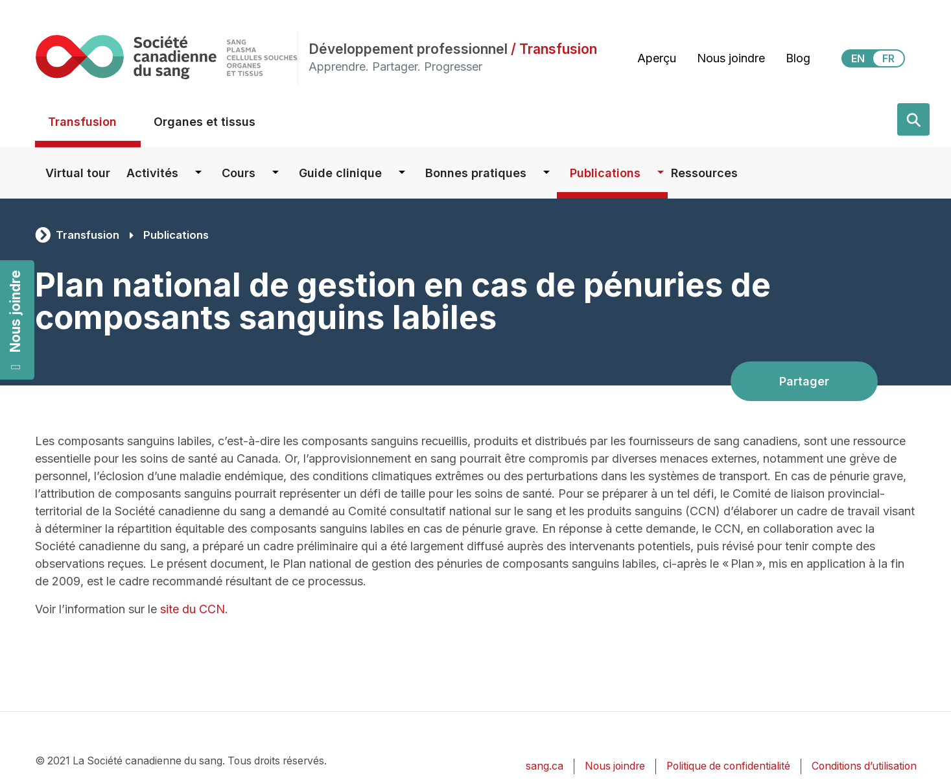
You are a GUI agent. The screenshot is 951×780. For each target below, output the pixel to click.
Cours (238, 173)
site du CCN (192, 609)
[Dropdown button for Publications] (660, 173)
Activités (152, 173)
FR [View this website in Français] (888, 58)
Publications (605, 173)
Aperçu (656, 58)
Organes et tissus (204, 121)
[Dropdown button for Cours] (275, 173)
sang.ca (544, 766)
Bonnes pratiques (475, 173)
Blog (798, 58)
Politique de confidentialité (728, 766)
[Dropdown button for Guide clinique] (402, 173)
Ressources (704, 173)
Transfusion (82, 121)
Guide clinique (340, 173)
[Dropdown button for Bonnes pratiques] (546, 173)
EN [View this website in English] (858, 58)
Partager (804, 381)
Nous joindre (15, 319)
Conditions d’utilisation (864, 766)
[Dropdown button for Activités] (198, 173)
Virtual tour (77, 173)
